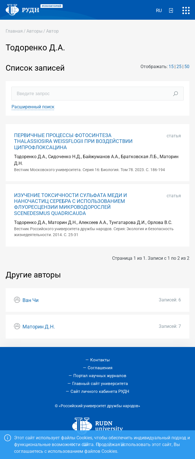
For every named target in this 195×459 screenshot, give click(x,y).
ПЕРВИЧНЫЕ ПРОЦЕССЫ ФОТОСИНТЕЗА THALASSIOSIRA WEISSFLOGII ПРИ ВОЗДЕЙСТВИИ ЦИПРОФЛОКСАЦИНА (73, 141)
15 (171, 66)
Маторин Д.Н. (38, 327)
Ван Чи (30, 300)
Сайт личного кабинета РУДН (100, 391)
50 (186, 66)
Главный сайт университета (100, 383)
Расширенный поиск (33, 106)
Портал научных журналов (99, 375)
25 (179, 66)
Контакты (100, 359)
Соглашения (100, 367)
